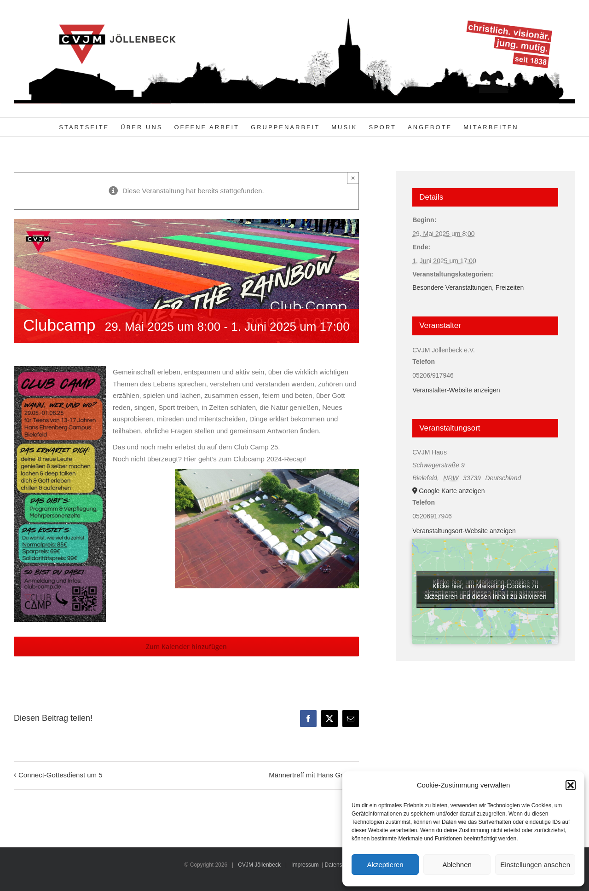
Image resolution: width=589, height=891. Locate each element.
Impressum (304, 865)
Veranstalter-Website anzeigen (456, 390)
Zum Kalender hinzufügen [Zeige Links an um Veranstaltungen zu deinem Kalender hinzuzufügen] (186, 646)
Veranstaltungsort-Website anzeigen (464, 531)
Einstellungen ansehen (535, 864)
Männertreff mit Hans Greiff (310, 775)
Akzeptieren (385, 864)
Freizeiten (510, 287)
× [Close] (353, 178)
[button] (570, 785)
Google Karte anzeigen (452, 490)
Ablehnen (456, 864)
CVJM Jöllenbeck (259, 865)
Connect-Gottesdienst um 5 (60, 775)
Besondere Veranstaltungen (452, 287)
